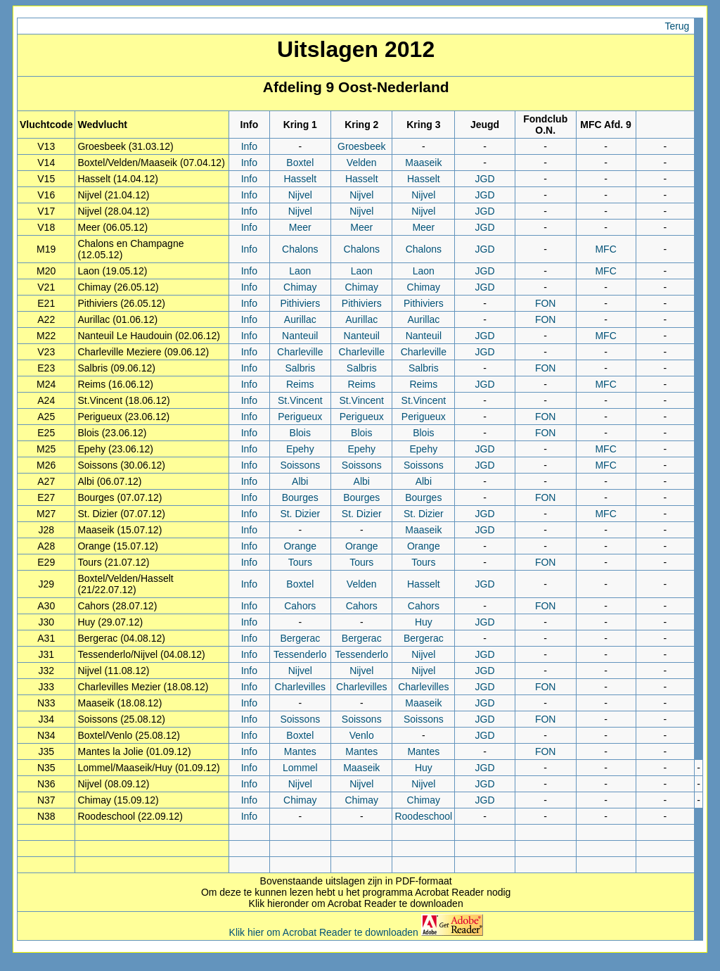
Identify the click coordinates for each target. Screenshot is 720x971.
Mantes (300, 751)
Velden (362, 162)
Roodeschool (423, 816)
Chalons (300, 249)
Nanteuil (300, 335)
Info (249, 146)
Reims (300, 384)
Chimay (299, 287)
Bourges (300, 497)
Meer (300, 227)
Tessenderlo (300, 654)
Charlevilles (300, 686)
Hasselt (299, 178)
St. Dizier (300, 513)
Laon (300, 271)
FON (545, 303)
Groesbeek (361, 146)
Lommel (300, 767)
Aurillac (300, 319)
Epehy (300, 449)
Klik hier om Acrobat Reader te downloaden (323, 932)
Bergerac (300, 638)
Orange (299, 546)
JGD (485, 178)
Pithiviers (300, 303)
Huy (423, 622)
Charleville (300, 351)
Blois (300, 432)
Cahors (300, 605)
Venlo (361, 735)
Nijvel (300, 195)
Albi (300, 481)
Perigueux (300, 416)
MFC (605, 249)
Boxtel (300, 162)
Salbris (300, 368)
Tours (300, 562)
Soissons (300, 465)
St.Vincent (300, 400)
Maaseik (423, 162)
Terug (676, 26)
